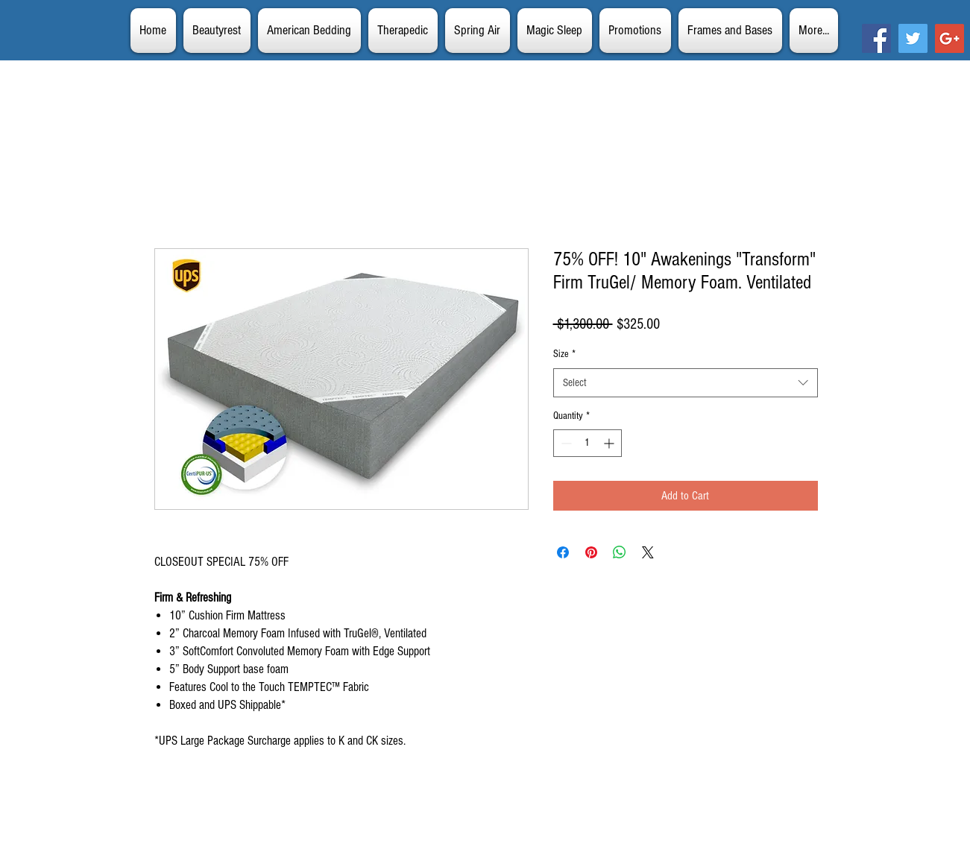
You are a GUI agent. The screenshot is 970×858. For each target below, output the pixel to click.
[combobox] (685, 382)
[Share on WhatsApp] (620, 552)
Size (564, 354)
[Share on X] (648, 552)
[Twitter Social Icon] (913, 38)
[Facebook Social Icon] (876, 38)
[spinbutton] (587, 443)
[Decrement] (564, 443)
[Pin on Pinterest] (591, 552)
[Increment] (610, 443)
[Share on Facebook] (563, 552)
